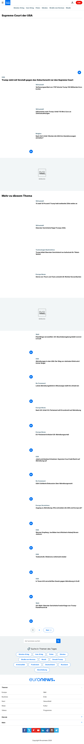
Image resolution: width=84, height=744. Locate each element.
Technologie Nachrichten (45, 250)
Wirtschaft (40, 84)
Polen (38, 8)
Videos (4, 710)
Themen (5, 687)
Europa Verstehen (42, 505)
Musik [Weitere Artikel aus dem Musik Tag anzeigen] (44, 659)
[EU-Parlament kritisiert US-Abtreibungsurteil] (59, 443)
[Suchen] (42, 641)
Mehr (3, 722)
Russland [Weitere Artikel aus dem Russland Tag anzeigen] (64, 665)
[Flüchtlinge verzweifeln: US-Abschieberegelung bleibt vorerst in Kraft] (59, 345)
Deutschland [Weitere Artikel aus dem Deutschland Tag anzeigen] (50, 665)
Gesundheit (47, 701)
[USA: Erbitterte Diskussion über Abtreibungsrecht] (59, 492)
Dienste (4, 717)
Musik (68, 8)
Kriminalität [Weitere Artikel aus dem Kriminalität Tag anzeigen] (20, 665)
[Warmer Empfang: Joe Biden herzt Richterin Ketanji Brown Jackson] (59, 541)
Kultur (45, 706)
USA (3, 77)
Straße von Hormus (56, 8)
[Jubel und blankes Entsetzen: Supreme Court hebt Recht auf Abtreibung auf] (59, 467)
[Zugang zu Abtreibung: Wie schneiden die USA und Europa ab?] (59, 516)
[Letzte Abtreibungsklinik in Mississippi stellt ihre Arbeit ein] (59, 394)
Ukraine (45, 8)
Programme (47, 710)
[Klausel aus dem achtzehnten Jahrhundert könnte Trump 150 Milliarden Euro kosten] (59, 95)
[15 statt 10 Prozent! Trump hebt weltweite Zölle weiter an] (59, 212)
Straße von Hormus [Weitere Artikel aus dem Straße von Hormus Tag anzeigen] (28, 659)
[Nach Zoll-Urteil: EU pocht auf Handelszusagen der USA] (59, 144)
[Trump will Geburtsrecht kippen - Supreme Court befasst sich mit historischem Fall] (42, 80)
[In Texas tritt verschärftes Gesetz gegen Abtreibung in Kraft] (59, 590)
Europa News (41, 274)
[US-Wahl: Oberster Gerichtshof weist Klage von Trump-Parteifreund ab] (59, 614)
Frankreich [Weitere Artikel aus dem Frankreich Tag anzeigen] (35, 665)
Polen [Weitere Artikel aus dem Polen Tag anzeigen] (51, 654)
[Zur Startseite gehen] (7, 2)
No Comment (41, 383)
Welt (37, 334)
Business (5, 697)
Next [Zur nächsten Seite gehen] (47, 630)
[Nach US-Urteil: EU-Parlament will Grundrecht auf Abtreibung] (59, 419)
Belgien (38, 133)
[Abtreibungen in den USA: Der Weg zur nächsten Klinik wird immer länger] (59, 370)
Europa (4, 692)
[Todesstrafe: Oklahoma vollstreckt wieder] (59, 565)
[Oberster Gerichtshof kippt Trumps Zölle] (59, 236)
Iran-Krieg (30, 8)
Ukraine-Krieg (19, 8)
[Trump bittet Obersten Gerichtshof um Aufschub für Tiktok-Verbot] (59, 261)
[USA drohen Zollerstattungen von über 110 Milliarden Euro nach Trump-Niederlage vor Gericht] (59, 120)
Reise (3, 706)
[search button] (58, 641)
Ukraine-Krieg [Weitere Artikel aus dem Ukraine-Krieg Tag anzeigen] (24, 654)
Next (3, 701)
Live (79, 2)
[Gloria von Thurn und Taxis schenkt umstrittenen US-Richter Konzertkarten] (59, 285)
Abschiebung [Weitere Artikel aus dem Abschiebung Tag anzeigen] (42, 670)
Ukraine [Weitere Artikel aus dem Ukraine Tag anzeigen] (62, 654)
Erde (45, 697)
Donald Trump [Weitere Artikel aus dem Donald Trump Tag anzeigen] (57, 659)
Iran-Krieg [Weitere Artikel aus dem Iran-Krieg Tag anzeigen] (39, 654)
